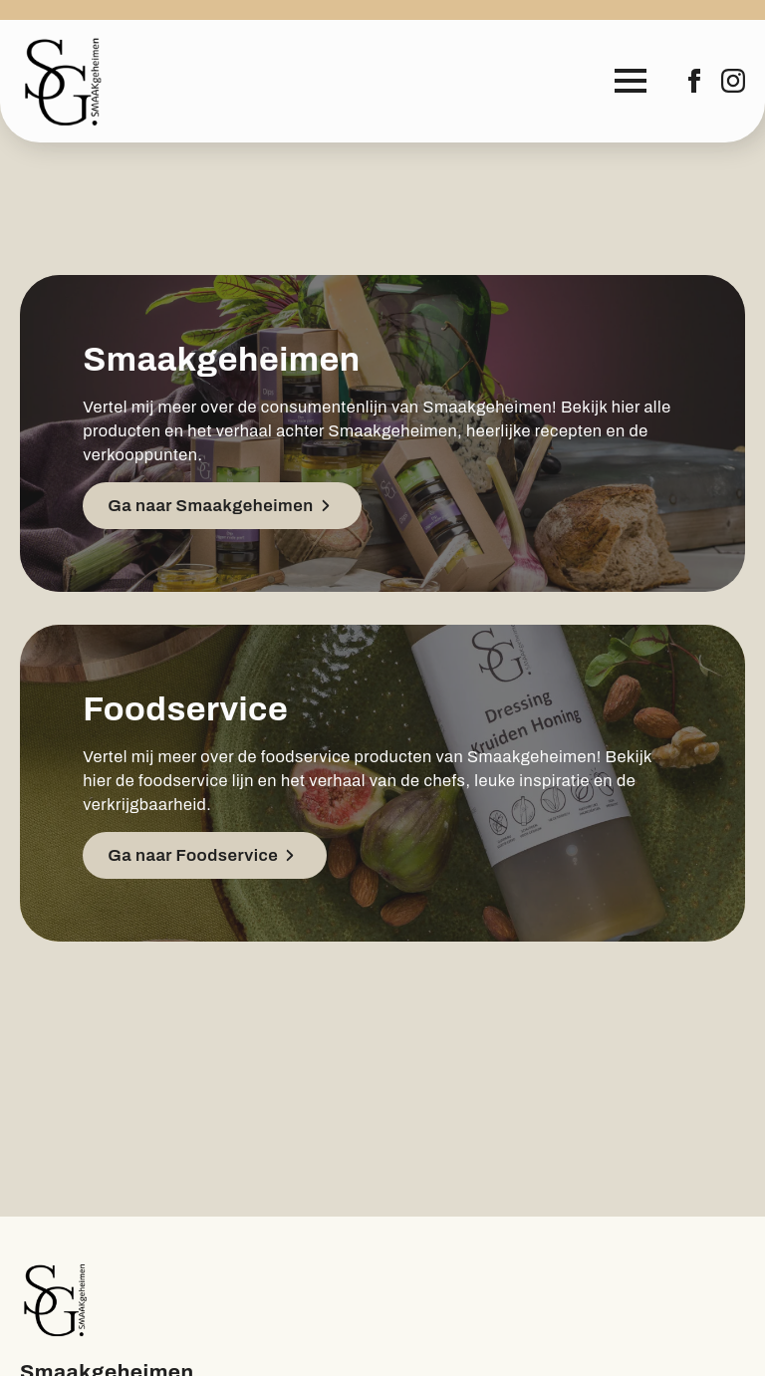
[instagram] (733, 81)
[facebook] (694, 81)
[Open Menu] (630, 81)
